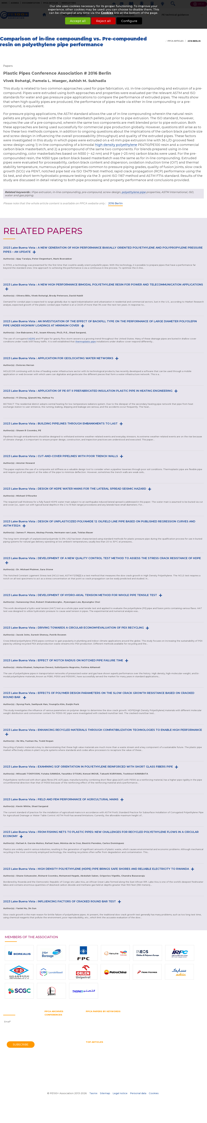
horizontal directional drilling (133, 1048)
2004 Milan (51, 1045)
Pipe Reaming (179, 1051)
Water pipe (116, 1032)
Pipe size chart (94, 1054)
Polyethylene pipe (95, 1026)
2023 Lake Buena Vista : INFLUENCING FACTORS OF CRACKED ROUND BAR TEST (59, 901)
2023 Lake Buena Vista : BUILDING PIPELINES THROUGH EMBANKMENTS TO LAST (60, 423)
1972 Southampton (55, 1074)
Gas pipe (169, 1014)
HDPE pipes (150, 1045)
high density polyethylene (116, 145)
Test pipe (124, 1029)
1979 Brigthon (52, 1068)
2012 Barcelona (53, 1033)
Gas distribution (153, 1014)
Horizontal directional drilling (148, 1017)
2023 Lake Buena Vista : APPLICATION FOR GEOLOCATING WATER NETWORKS (58, 358)
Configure (133, 21)
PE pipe (173, 1020)
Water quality (108, 1057)
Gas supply (183, 1014)
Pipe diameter (111, 1023)
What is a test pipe (129, 1057)
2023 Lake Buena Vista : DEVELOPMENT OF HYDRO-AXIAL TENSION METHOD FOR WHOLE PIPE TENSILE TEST (80, 595)
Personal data (138, 1093)
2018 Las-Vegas (53, 1024)
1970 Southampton (55, 1077)
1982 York (50, 1065)
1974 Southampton (55, 1071)
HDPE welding (168, 1045)
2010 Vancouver (53, 1036)
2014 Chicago (52, 1030)
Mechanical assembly (97, 1051)
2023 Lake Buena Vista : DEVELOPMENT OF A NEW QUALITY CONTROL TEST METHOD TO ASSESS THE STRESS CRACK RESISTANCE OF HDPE (102, 558)
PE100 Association (125, 1020)
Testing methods (141, 1029)
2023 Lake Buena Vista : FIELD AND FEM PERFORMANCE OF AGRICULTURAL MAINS (60, 799)
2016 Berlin (194, 41)
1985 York (50, 1062)
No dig (116, 1051)
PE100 (142, 1020)
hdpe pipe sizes (132, 1045)
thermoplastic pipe (85, 341)
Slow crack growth (106, 1029)
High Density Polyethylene (100, 1048)
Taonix (93, 1093)
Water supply (132, 1032)
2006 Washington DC (56, 1042)
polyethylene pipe (134, 192)
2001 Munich (51, 1047)
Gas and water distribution (127, 1014)
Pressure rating (135, 1026)
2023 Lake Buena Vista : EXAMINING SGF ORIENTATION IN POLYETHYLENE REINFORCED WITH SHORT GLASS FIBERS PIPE (88, 766)
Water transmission (96, 1032)
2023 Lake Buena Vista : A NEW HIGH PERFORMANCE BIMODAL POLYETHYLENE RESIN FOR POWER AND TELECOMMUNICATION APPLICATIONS (103, 284)
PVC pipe (151, 1026)
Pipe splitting (148, 1023)
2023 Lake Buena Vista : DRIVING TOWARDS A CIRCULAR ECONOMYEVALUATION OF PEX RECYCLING (73, 627)
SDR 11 (89, 1029)
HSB (169, 1017)
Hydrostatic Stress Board (99, 1020)
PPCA (178, 1023)
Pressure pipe (115, 1026)
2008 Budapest (53, 1039)
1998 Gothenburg (54, 1051)
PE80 (152, 1020)
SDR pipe (194, 1026)
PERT (184, 1020)
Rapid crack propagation (173, 1026)
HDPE (31, 338)
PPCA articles (175, 41)
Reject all (103, 21)
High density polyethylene (100, 1017)
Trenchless (178, 1029)
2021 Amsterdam (54, 1021)
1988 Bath (50, 1059)
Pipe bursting (93, 1023)
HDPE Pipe (114, 1045)
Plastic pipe (165, 1023)
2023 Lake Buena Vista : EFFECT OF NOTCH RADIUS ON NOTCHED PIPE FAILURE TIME (63, 660)
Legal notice (120, 1093)
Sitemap (105, 1093)
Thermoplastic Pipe (179, 1054)
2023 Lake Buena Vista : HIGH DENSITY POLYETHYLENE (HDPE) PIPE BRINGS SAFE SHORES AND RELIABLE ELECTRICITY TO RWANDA (96, 868)
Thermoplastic (161, 1029)
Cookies (107, 12)
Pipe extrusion (130, 1023)
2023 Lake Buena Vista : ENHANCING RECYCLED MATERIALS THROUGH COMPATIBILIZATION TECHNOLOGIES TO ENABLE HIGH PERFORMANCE (102, 729)
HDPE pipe (123, 1017)
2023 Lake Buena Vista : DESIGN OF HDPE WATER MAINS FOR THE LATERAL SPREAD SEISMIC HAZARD (74, 488)
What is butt (149, 1057)
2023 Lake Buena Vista (57, 1018)
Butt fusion (92, 1014)
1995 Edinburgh (53, 1054)
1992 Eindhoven (53, 1056)
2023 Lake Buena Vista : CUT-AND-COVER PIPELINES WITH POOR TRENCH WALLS (60, 456)
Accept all (74, 21)
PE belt (162, 1020)
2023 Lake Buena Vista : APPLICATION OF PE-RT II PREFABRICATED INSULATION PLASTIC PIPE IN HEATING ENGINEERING (87, 390)
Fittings (105, 1014)
